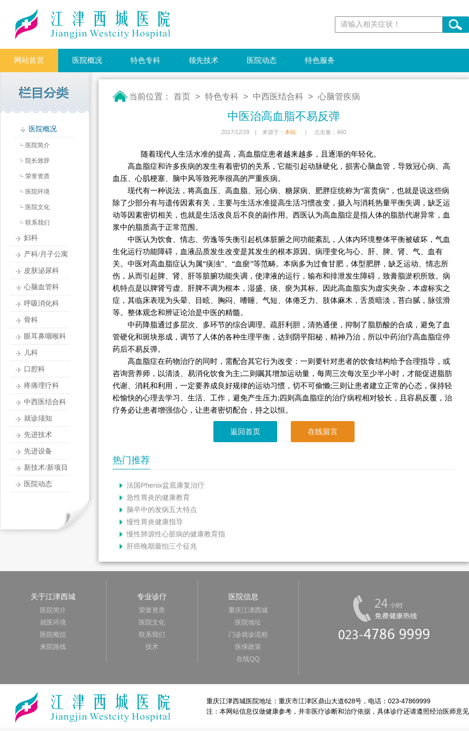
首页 (182, 96)
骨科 (31, 320)
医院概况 (87, 60)
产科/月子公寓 (46, 254)
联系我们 (37, 222)
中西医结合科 (45, 402)
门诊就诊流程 (248, 634)
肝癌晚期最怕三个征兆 (162, 546)
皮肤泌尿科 (41, 270)
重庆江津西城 (248, 610)
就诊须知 (38, 418)
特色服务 (320, 60)
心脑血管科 (41, 287)
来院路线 (53, 646)
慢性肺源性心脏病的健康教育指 (176, 534)
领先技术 (204, 60)
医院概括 (53, 634)
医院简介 (37, 145)
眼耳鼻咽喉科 (45, 336)
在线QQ (248, 659)
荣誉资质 (37, 176)
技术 (152, 646)
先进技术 (38, 434)
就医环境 (53, 622)
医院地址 (248, 622)
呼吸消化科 (41, 303)
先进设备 (38, 451)
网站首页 (29, 60)
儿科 (31, 352)
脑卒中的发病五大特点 (162, 509)
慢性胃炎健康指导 (155, 522)
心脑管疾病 (339, 96)
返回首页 (245, 432)
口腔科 (34, 369)
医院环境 (37, 191)
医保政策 (248, 646)
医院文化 (37, 207)
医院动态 (262, 60)
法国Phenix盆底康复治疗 (165, 485)
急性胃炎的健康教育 (158, 497)
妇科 (31, 237)
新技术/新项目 (46, 467)
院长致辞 (37, 160)
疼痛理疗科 (41, 385)
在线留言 (323, 432)
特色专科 (145, 60)
